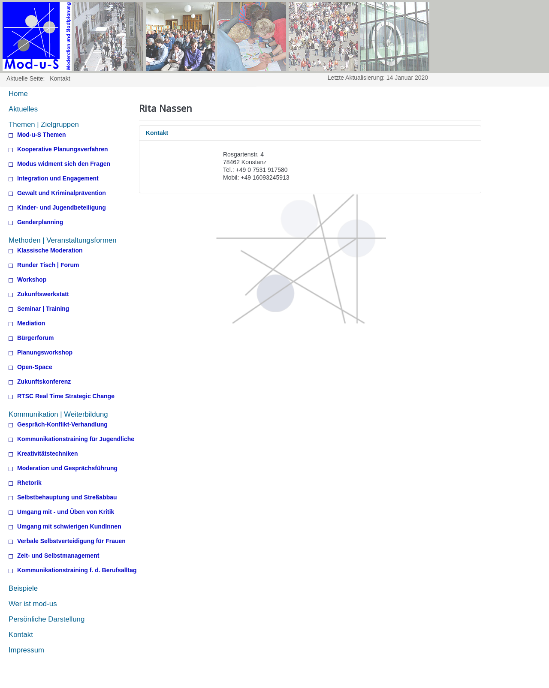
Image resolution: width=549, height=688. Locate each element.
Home (18, 94)
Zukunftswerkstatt (43, 294)
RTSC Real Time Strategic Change (66, 396)
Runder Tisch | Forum (48, 265)
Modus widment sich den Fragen (63, 164)
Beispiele (23, 588)
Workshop (31, 279)
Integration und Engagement (58, 178)
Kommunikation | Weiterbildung (58, 414)
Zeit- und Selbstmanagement (58, 556)
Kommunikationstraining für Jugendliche (75, 439)
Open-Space (34, 367)
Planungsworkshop (44, 352)
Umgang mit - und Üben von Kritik (65, 512)
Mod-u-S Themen (41, 135)
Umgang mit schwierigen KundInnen (69, 526)
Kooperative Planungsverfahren (62, 149)
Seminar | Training (43, 309)
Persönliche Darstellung (46, 619)
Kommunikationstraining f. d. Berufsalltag (76, 570)
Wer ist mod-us (33, 604)
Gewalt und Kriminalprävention (61, 193)
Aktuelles (23, 109)
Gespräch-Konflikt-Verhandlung (62, 424)
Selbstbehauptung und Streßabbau (67, 497)
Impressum (26, 650)
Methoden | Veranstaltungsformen (63, 240)
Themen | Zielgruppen (44, 124)
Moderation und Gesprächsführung (67, 468)
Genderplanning (40, 222)
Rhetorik (29, 483)
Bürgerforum (35, 338)
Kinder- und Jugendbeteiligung (61, 207)
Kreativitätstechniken (47, 454)
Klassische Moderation (50, 250)
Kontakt (21, 635)
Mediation (31, 323)
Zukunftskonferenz (44, 382)
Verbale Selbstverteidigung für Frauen (71, 541)
